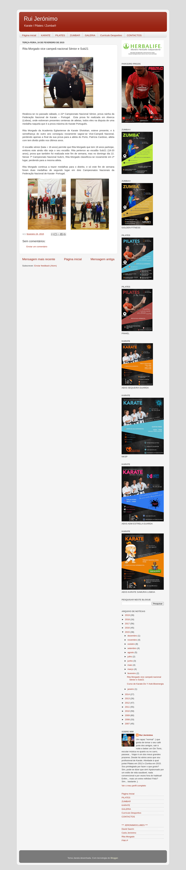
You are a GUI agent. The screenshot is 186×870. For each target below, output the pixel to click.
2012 (127, 703)
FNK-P (125, 840)
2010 (127, 711)
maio (130, 665)
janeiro (130, 689)
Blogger (114, 858)
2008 (127, 719)
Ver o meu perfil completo (134, 785)
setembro (132, 648)
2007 (127, 723)
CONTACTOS (134, 35)
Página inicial (29, 35)
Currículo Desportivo (111, 35)
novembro (132, 640)
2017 (127, 623)
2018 (127, 619)
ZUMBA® (75, 35)
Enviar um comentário (36, 246)
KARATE (45, 35)
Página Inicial (128, 794)
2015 (127, 632)
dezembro (132, 635)
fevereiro (131, 673)
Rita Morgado (128, 836)
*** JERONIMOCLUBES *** (135, 825)
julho (130, 656)
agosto (130, 652)
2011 (127, 707)
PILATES (60, 35)
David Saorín (128, 829)
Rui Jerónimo (41, 18)
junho (130, 661)
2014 (127, 694)
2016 (127, 628)
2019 (127, 615)
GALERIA (90, 35)
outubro (131, 644)
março (130, 669)
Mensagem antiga (102, 259)
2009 (127, 715)
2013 (127, 698)
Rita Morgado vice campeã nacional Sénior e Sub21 (144, 678)
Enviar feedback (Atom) (45, 266)
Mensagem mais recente (38, 259)
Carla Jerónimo (129, 833)
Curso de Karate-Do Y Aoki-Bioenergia (145, 684)
